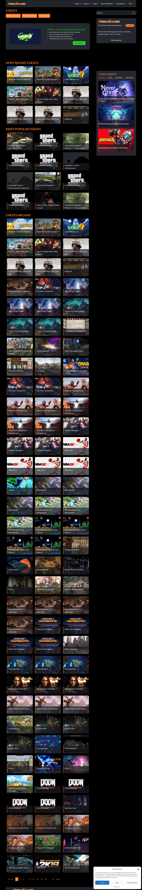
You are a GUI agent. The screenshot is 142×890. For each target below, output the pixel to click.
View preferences (132, 882)
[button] (138, 869)
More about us (116, 40)
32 (41, 879)
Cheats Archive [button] (44, 16)
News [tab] (110, 77)
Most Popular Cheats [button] (29, 16)
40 (46, 879)
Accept (102, 882)
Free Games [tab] (129, 77)
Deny (117, 882)
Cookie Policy (116, 886)
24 (37, 879)
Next (58, 879)
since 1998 (130, 25)
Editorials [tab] (118, 77)
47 (53, 879)
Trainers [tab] (102, 77)
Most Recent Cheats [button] (13, 16)
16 (33, 879)
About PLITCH (79, 43)
